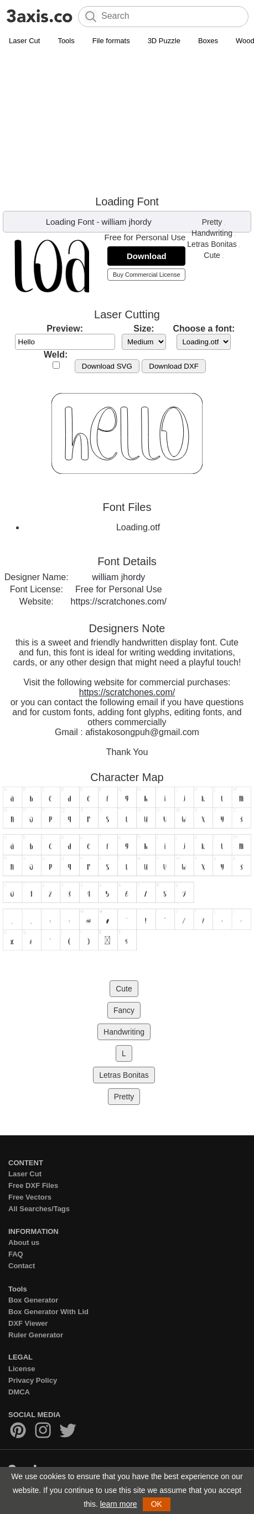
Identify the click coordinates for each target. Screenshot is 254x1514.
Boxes (208, 41)
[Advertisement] (127, 123)
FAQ (15, 1254)
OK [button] (156, 1504)
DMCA (19, 1392)
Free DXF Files (33, 1185)
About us (23, 1242)
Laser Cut (24, 41)
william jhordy (127, 221)
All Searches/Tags (39, 1209)
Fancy (123, 1010)
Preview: (64, 328)
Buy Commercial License (146, 274)
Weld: (56, 354)
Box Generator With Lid (48, 1312)
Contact (21, 1266)
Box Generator (33, 1300)
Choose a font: (204, 328)
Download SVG (107, 366)
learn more (118, 1504)
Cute (212, 255)
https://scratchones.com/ (119, 601)
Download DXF (174, 366)
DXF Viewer (28, 1323)
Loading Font (70, 221)
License (21, 1369)
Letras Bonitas (212, 244)
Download (147, 256)
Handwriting (211, 233)
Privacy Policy (32, 1380)
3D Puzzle (164, 41)
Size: (143, 328)
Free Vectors (29, 1197)
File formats (111, 41)
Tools (66, 41)
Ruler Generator (35, 1335)
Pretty (212, 222)
